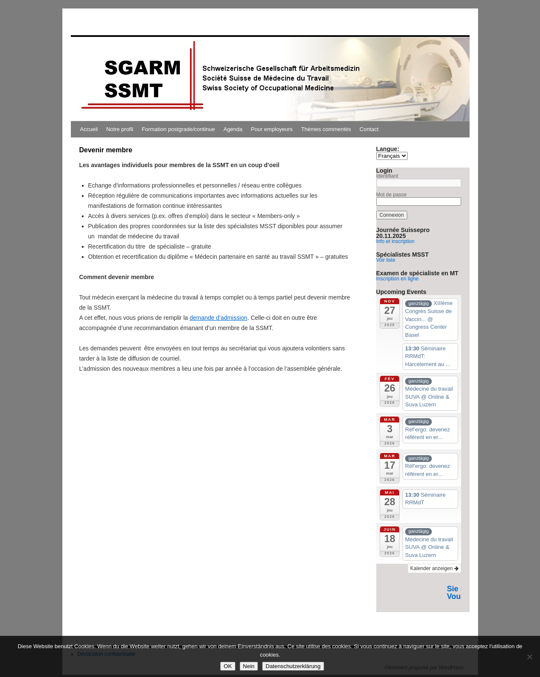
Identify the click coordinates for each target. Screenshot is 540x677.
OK (228, 666)
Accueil (89, 129)
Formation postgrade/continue (178, 129)
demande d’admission (218, 317)
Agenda (233, 129)
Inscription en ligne (397, 279)
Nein (249, 666)
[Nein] (529, 656)
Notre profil (119, 129)
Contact (369, 129)
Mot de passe (391, 195)
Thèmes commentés (326, 129)
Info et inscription (395, 241)
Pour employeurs (272, 129)
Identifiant (387, 176)
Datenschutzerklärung (293, 666)
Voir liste (385, 260)
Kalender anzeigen (434, 568)
